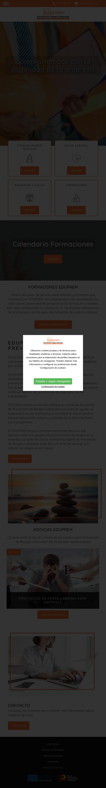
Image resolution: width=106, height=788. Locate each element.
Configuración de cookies (53, 376)
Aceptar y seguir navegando (53, 370)
